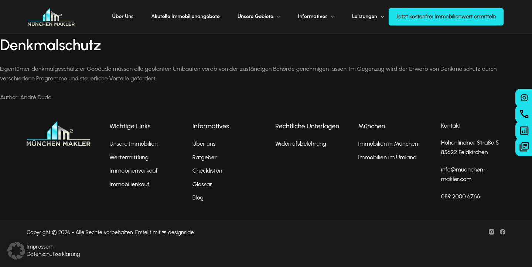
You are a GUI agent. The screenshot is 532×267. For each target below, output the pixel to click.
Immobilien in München (388, 143)
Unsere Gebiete (260, 17)
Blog (198, 197)
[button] (16, 251)
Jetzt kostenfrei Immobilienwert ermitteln (446, 16)
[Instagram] (491, 232)
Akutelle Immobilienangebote (185, 16)
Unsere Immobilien (133, 143)
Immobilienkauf (129, 184)
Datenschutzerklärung (53, 254)
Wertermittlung (129, 157)
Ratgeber (204, 157)
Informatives (317, 17)
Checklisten (207, 170)
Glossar (202, 184)
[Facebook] (502, 232)
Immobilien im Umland (387, 157)
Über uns (123, 16)
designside (181, 232)
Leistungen (369, 17)
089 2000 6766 (460, 196)
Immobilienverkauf (133, 170)
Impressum (40, 246)
